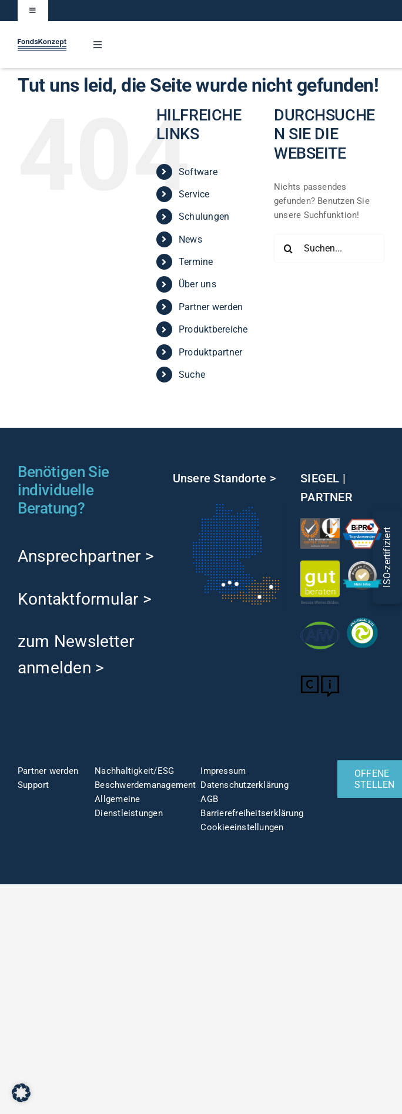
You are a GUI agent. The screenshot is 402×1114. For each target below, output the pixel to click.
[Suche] (288, 248)
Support (33, 785)
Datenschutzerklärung (244, 785)
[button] (21, 1093)
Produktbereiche (213, 329)
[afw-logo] (320, 620)
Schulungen (204, 216)
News (190, 239)
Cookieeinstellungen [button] (241, 827)
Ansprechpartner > (86, 556)
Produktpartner (210, 352)
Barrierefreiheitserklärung (251, 813)
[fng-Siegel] (362, 617)
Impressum (223, 771)
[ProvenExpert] (362, 565)
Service (194, 194)
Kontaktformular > (85, 599)
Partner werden (211, 307)
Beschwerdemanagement (145, 785)
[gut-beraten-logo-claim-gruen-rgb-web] (320, 564)
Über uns (197, 284)
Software (198, 171)
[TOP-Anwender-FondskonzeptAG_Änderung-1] (362, 522)
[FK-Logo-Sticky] (42, 43)
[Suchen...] (329, 248)
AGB (209, 799)
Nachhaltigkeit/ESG (134, 771)
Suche (192, 374)
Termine (196, 261)
